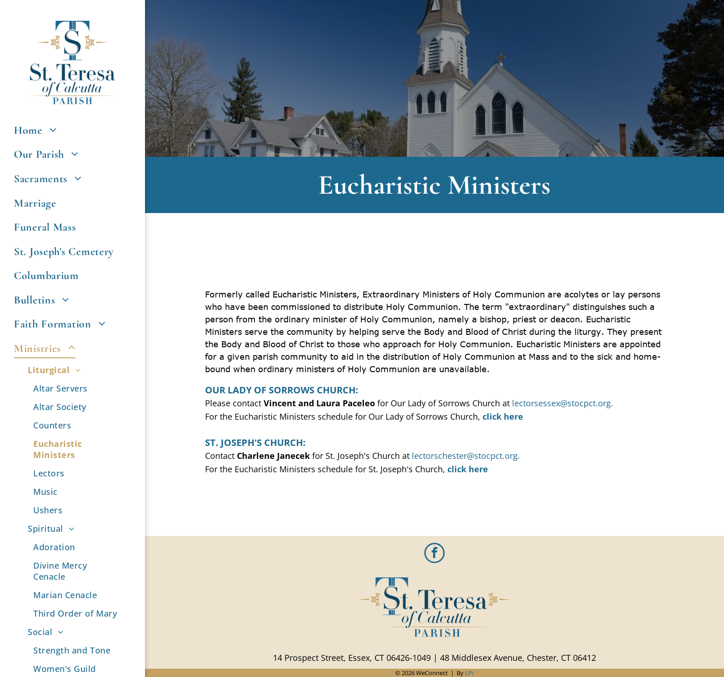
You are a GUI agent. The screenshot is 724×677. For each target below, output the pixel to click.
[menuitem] (72, 130)
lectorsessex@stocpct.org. (562, 403)
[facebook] (434, 554)
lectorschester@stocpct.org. (466, 455)
